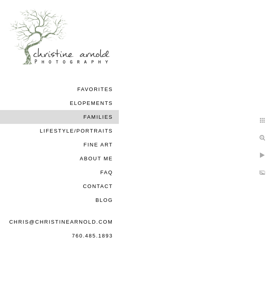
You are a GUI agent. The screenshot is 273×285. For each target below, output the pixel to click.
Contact (98, 186)
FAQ (106, 172)
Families (98, 117)
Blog (104, 200)
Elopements (91, 103)
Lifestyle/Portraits (76, 131)
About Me (96, 159)
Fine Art (98, 145)
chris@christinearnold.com (61, 222)
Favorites (95, 89)
